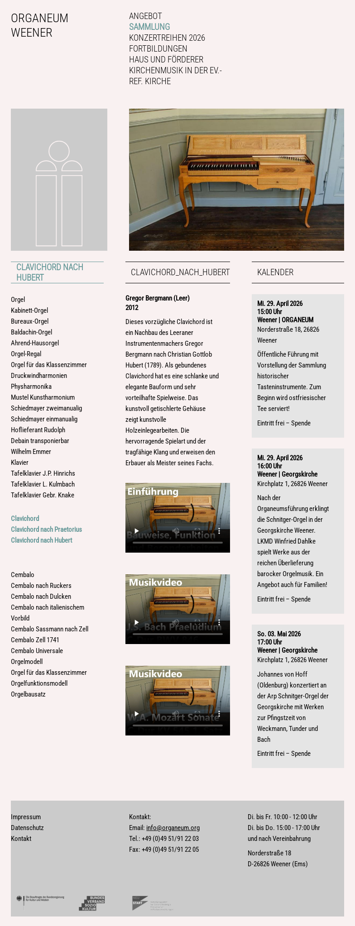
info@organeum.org (173, 828)
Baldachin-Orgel (31, 332)
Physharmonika (31, 386)
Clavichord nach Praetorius (46, 529)
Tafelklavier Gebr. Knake (42, 495)
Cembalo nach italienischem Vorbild (47, 612)
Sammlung (149, 27)
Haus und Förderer (166, 59)
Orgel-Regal (26, 354)
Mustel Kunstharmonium (43, 397)
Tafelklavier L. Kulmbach (43, 484)
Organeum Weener (39, 25)
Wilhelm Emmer (31, 452)
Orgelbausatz (28, 694)
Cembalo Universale (37, 651)
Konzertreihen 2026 (167, 38)
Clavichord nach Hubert (49, 272)
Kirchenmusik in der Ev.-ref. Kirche (175, 75)
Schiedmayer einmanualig (44, 419)
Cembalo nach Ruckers (41, 586)
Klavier (20, 462)
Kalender (275, 272)
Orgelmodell (27, 662)
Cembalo (22, 575)
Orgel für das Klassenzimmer (49, 365)
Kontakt (21, 839)
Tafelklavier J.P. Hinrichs (43, 473)
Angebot (145, 16)
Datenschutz (27, 828)
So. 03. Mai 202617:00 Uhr (279, 638)
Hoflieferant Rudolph (38, 430)
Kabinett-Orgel (29, 310)
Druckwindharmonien (39, 376)
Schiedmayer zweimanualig (46, 408)
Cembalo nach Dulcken (41, 596)
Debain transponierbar (40, 441)
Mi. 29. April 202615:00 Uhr (279, 308)
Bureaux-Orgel (29, 321)
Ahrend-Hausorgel (35, 343)
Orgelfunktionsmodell (39, 683)
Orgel (18, 300)
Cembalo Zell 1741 (35, 640)
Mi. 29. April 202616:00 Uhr (279, 462)
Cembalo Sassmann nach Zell (49, 629)
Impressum (26, 817)
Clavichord (25, 519)
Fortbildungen (158, 48)
